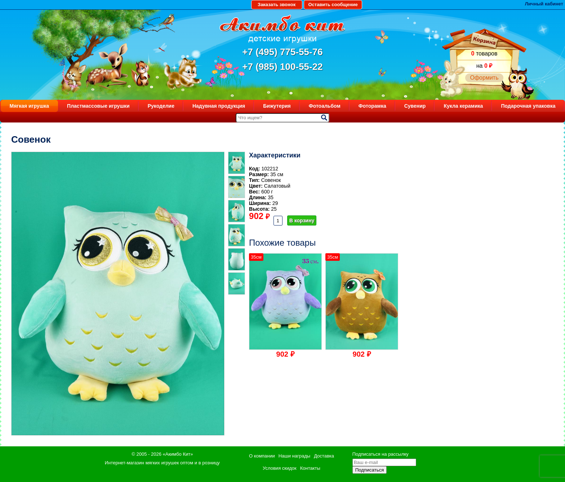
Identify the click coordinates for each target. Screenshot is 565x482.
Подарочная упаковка (528, 106)
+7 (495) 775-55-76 (282, 51)
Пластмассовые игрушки (98, 106)
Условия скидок (280, 468)
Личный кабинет (544, 3)
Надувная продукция (218, 106)
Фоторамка (372, 106)
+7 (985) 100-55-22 (282, 66)
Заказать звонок (276, 4)
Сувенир (415, 106)
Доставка (324, 456)
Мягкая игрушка (29, 106)
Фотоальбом (325, 106)
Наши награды (294, 456)
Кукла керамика (463, 106)
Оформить (484, 78)
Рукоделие (161, 106)
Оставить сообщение (332, 4)
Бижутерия (277, 106)
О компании (262, 456)
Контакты (310, 468)
